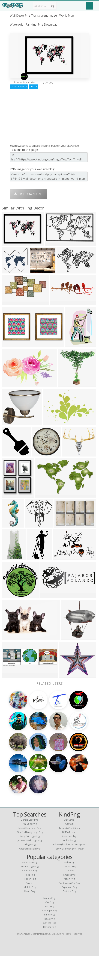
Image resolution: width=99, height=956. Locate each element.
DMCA (33, 86)
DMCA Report (69, 832)
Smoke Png (69, 874)
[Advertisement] (49, 115)
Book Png (49, 918)
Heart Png (29, 891)
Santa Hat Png (29, 870)
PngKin (29, 883)
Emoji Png (49, 914)
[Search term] (45, 6)
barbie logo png (29, 819)
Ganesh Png (49, 922)
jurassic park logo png (30, 840)
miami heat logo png (30, 828)
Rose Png (30, 874)
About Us (69, 819)
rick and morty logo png (30, 832)
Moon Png (69, 878)
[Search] (52, 6)
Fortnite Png (69, 891)
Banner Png (49, 926)
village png (29, 844)
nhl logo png (30, 823)
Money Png (49, 898)
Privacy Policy (69, 836)
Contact (69, 823)
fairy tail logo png (30, 836)
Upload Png (69, 840)
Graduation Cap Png (69, 883)
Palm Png (69, 862)
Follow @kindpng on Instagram (69, 844)
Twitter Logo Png (29, 866)
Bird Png (49, 906)
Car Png (49, 902)
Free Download (28, 194)
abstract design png (29, 848)
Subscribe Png (29, 862)
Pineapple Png (49, 910)
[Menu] (89, 6)
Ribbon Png (30, 878)
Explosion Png (69, 887)
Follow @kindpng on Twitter (69, 848)
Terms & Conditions (69, 828)
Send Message (19, 86)
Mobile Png (30, 887)
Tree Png (69, 870)
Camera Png (69, 866)
